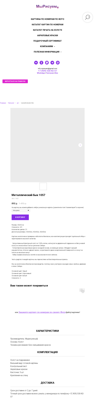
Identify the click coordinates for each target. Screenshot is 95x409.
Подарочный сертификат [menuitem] (47, 41)
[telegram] (52, 64)
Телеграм (50, 73)
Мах (56, 73)
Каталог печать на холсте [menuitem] (47, 30)
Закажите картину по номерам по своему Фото (42, 312)
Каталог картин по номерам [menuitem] (47, 24)
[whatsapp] (47, 64)
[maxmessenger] (58, 64)
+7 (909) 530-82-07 (47, 70)
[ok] (41, 64)
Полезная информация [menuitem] (47, 52)
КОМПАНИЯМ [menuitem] (46, 46)
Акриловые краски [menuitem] (47, 35)
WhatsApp (41, 73)
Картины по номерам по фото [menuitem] (47, 19)
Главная (3, 103)
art (18, 103)
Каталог (11, 103)
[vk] (36, 64)
